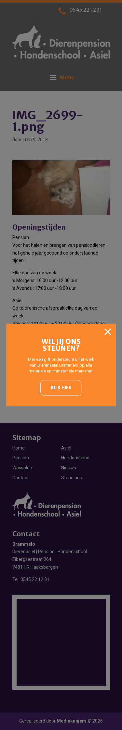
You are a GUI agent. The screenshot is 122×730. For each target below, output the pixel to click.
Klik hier (61, 387)
